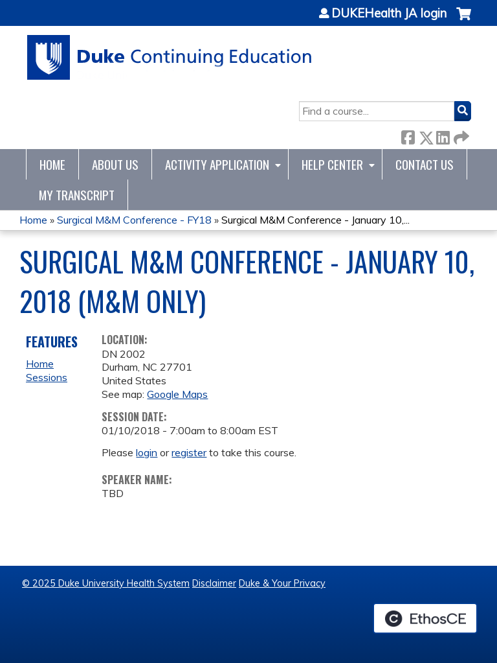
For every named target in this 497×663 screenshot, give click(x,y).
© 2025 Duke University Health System (106, 583)
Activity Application (217, 164)
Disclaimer (214, 583)
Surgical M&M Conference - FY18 (134, 219)
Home (52, 164)
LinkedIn (442, 135)
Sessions (46, 377)
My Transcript (77, 194)
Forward (460, 135)
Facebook (407, 135)
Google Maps (177, 394)
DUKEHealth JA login (389, 13)
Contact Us (424, 164)
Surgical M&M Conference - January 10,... (315, 219)
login (146, 452)
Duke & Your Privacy (282, 583)
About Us (115, 164)
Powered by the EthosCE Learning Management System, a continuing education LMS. (425, 618)
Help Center (332, 164)
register (188, 452)
